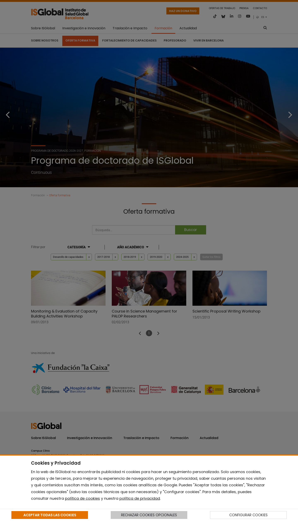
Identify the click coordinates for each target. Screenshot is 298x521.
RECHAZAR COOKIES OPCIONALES (149, 515)
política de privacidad (139, 498)
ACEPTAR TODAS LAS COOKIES (49, 515)
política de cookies (82, 498)
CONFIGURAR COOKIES (248, 515)
